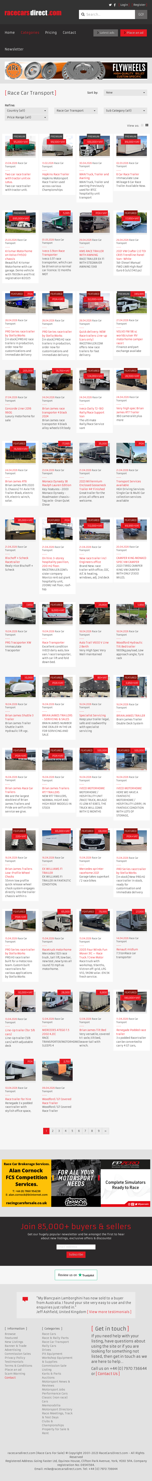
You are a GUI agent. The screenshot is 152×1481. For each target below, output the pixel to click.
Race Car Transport (55, 1342)
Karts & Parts (51, 1373)
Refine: (10, 105)
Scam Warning (15, 1373)
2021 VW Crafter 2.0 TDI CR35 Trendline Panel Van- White (131, 255)
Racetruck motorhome (56, 949)
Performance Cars (55, 1393)
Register (139, 5)
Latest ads (105, 33)
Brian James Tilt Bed (92, 1030)
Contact (69, 33)
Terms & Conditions (18, 1365)
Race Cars (49, 1334)
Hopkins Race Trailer (55, 174)
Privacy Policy (15, 1358)
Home (10, 33)
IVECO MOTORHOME (92, 788)
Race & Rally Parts (55, 1338)
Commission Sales (18, 1354)
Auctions (48, 1377)
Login (124, 5)
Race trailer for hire (18, 1099)
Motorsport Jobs (53, 1389)
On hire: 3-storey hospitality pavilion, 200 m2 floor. (55, 562)
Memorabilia (51, 1405)
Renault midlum (127, 949)
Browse (10, 1334)
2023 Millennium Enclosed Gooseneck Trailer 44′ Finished (92, 485)
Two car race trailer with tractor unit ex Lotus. (18, 178)
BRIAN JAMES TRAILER (130, 715)
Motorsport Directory (57, 1409)
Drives (46, 1350)
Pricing (51, 33)
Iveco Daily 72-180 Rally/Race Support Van (91, 412)
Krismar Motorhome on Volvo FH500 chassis (18, 255)
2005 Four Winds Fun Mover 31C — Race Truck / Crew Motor (93, 953)
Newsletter (14, 49)
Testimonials (14, 1361)
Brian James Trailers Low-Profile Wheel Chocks (18, 872)
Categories (30, 33)
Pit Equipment (52, 1354)
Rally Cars (49, 1346)
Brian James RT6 (16, 481)
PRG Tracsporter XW (18, 642)
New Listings (14, 1342)
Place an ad (133, 33)
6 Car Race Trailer (127, 174)
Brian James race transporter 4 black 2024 (54, 412)
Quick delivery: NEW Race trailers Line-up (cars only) (93, 335)
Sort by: (92, 92)
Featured (11, 1338)
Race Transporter (53, 642)
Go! (141, 14)
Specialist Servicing (92, 715)
